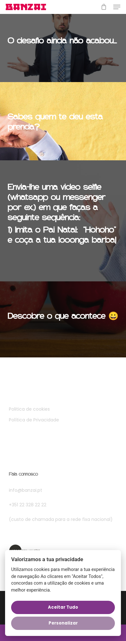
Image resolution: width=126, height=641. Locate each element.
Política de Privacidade (34, 420)
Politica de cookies (29, 409)
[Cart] (104, 7)
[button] (116, 7)
